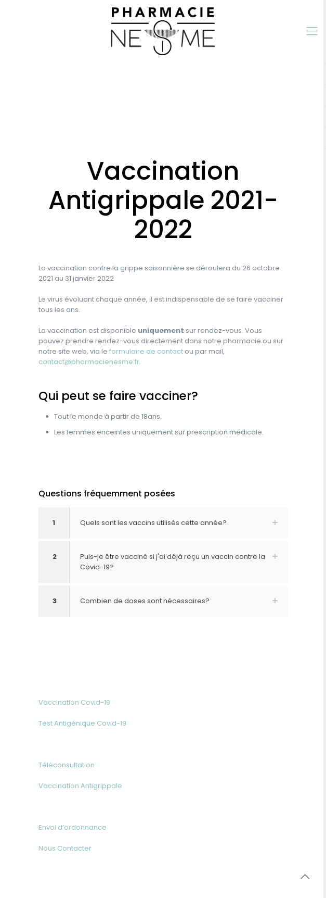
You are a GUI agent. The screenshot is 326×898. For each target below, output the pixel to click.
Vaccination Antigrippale (80, 786)
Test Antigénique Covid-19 (82, 723)
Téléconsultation (66, 765)
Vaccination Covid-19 (74, 702)
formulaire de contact (146, 351)
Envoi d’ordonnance (72, 827)
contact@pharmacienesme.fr (88, 362)
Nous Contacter (65, 848)
